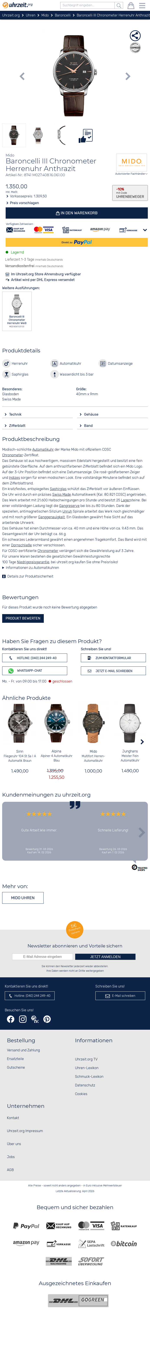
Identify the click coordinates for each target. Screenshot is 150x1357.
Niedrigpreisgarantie (33, 562)
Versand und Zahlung (23, 1050)
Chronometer (12, 455)
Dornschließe (21, 545)
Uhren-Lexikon (86, 1068)
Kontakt (13, 1118)
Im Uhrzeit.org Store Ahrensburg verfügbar (46, 274)
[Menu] (142, 6)
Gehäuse (91, 414)
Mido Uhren (23, 898)
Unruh (67, 511)
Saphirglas (58, 489)
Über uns (14, 1144)
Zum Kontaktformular (108, 658)
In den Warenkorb (79, 213)
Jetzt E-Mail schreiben (109, 671)
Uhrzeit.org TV (86, 1059)
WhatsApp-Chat (25, 671)
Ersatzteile (15, 1059)
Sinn (19, 751)
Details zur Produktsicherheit (30, 576)
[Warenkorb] (130, 6)
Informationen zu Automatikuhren (32, 568)
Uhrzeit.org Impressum (25, 1131)
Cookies (81, 1094)
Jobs (11, 1157)
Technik (15, 414)
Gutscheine (16, 1067)
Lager (125, 500)
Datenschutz (85, 1085)
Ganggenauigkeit (51, 517)
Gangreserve (69, 506)
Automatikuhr (43, 449)
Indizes (14, 478)
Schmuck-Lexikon (89, 1077)
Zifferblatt (17, 426)
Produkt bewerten (23, 618)
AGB (10, 1170)
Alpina (57, 751)
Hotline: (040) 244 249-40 (32, 658)
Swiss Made (61, 494)
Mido (93, 751)
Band (89, 426)
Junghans (130, 751)
